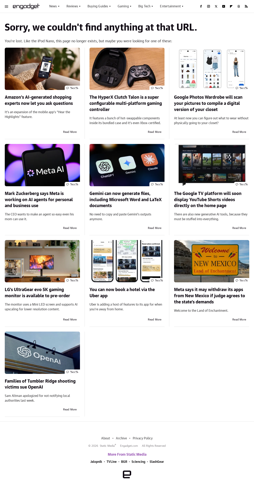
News (53, 6)
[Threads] (239, 6)
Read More (70, 132)
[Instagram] (209, 6)
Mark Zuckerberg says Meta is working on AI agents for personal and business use (39, 199)
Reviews (72, 6)
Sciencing (138, 461)
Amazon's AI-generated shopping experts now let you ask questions (39, 100)
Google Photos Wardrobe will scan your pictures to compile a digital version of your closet (208, 103)
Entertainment (170, 6)
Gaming (123, 6)
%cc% (74, 88)
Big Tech (144, 6)
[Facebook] (201, 6)
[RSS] (246, 6)
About (105, 438)
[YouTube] (224, 6)
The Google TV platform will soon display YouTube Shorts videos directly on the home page (207, 199)
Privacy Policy (143, 438)
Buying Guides (98, 6)
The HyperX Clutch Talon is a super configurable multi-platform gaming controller (125, 103)
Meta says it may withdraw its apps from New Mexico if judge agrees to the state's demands (209, 295)
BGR (124, 461)
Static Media (107, 446)
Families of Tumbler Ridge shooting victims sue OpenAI (40, 384)
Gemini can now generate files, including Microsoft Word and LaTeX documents (125, 199)
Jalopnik (96, 461)
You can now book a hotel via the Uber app (122, 292)
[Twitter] (216, 6)
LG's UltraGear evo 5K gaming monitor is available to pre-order (37, 292)
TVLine (112, 461)
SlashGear (157, 461)
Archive (121, 438)
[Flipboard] (231, 6)
